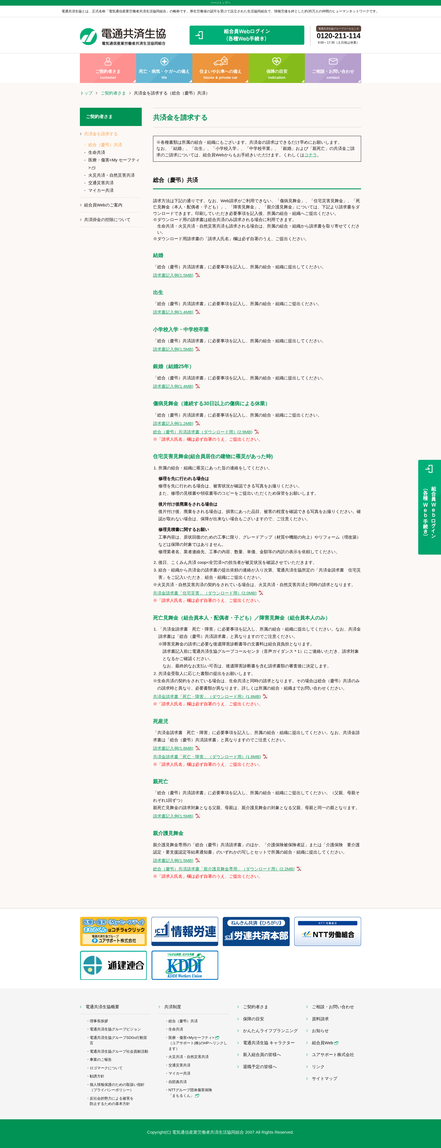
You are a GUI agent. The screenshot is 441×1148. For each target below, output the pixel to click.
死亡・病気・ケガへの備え (164, 68)
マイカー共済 (101, 190)
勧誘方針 (97, 1076)
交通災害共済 (101, 182)
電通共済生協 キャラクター (269, 1042)
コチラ (310, 154)
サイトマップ (324, 1078)
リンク (318, 1066)
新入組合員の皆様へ (262, 1054)
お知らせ (320, 1030)
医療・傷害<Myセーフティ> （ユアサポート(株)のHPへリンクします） (197, 1043)
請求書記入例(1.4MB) (173, 312)
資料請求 (320, 1018)
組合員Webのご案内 (103, 204)
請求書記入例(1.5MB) (173, 275)
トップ (86, 93)
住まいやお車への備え (220, 68)
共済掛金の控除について (107, 219)
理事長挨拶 (99, 1021)
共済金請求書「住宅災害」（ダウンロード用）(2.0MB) (204, 593)
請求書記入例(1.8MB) (173, 748)
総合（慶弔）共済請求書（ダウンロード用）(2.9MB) (202, 431)
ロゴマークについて (106, 1068)
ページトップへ (220, 2)
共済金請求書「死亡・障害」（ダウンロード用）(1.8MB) (207, 696)
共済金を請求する (101, 133)
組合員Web (325, 1042)
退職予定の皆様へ (260, 1066)
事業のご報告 (101, 1059)
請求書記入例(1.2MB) (173, 423)
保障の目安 (277, 68)
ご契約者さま (108, 68)
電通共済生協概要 (102, 1006)
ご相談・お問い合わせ (333, 68)
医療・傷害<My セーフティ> (114, 163)
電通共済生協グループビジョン (115, 1029)
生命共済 (96, 152)
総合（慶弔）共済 (105, 144)
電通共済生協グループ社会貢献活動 (119, 1051)
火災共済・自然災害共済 (111, 175)
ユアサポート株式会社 (333, 1054)
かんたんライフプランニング (270, 1030)
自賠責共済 (177, 1082)
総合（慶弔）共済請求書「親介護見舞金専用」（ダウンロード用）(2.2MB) (223, 868)
